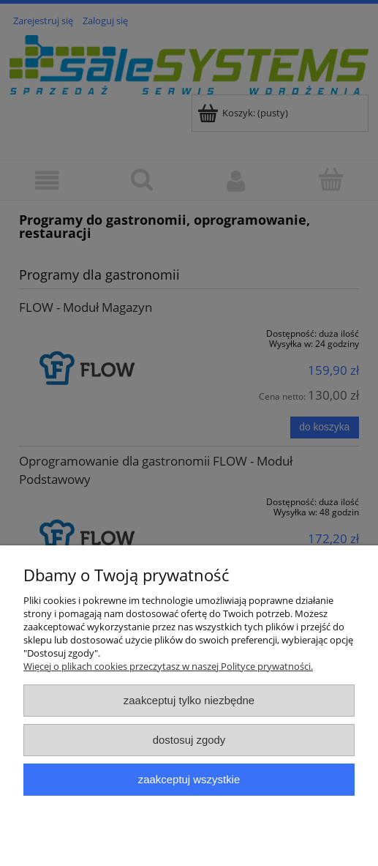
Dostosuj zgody (189, 740)
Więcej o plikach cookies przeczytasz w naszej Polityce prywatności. (168, 666)
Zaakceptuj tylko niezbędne (189, 700)
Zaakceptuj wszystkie (189, 779)
